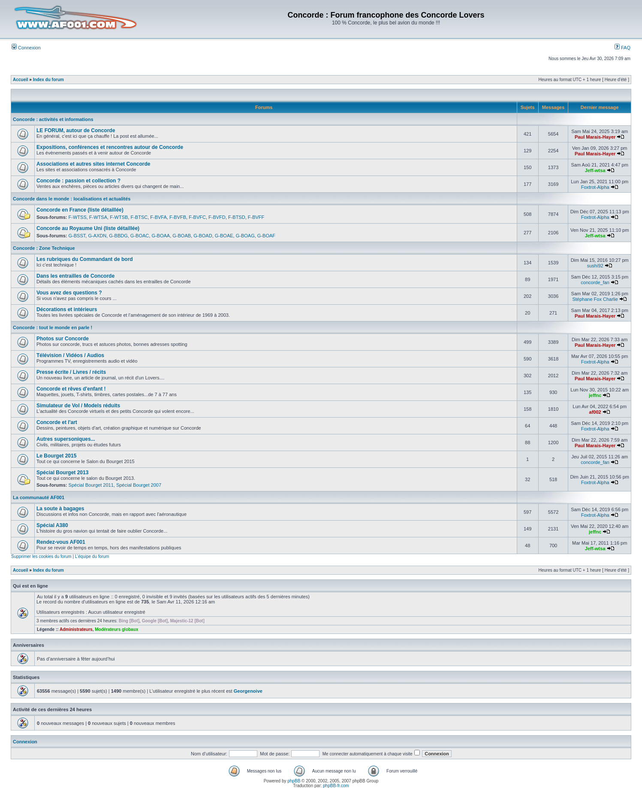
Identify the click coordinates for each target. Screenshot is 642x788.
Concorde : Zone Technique (44, 248)
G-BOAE (224, 235)
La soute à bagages (60, 509)
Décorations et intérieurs (66, 309)
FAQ (622, 47)
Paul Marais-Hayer (595, 136)
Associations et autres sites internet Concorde (93, 164)
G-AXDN (97, 235)
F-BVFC (197, 217)
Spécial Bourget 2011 (91, 485)
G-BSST (77, 235)
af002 (595, 412)
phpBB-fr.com (336, 785)
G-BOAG (245, 235)
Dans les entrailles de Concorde (75, 276)
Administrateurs (76, 629)
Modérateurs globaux (116, 629)
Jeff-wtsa (595, 170)
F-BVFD (217, 217)
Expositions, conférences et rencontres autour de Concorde (109, 147)
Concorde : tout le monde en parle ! (52, 327)
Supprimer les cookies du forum (41, 556)
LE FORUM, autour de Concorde (75, 130)
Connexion (26, 47)
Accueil (20, 79)
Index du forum (48, 79)
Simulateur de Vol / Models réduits (78, 406)
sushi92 (595, 265)
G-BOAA (160, 235)
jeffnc (595, 395)
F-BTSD (236, 217)
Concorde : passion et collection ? (78, 181)
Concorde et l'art (56, 422)
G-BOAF (266, 235)
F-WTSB (119, 217)
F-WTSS (78, 217)
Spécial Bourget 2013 (62, 473)
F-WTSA (98, 217)
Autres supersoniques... (65, 439)
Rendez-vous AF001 (60, 542)
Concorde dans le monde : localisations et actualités (71, 198)
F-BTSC (139, 217)
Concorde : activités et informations (53, 119)
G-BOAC (139, 235)
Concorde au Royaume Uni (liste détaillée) (87, 228)
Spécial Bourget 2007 (138, 485)
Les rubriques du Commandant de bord (84, 259)
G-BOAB (181, 235)
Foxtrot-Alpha (595, 187)
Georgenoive (248, 691)
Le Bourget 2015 (56, 456)
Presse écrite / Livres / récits (71, 372)
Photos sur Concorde (62, 339)
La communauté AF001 (38, 497)
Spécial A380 (52, 525)
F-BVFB (177, 217)
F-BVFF (256, 217)
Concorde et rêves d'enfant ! (71, 389)
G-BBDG (118, 235)
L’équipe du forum (92, 556)
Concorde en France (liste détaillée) (80, 210)
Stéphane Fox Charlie (595, 299)
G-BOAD (202, 235)
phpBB (293, 781)
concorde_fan (595, 282)
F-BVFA (158, 217)
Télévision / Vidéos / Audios (70, 355)
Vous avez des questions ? (69, 293)
